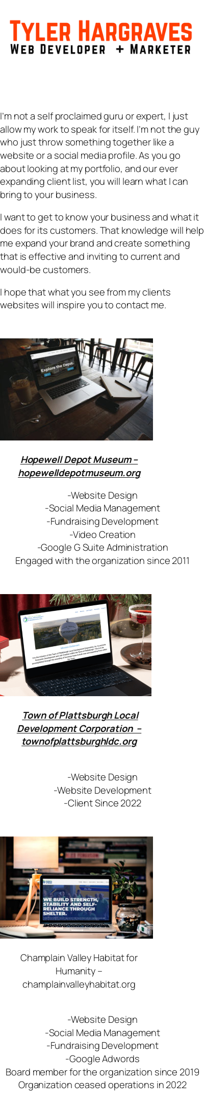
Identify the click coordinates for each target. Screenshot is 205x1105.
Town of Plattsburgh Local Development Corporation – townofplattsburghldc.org (79, 727)
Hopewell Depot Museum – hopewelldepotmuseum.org (79, 466)
